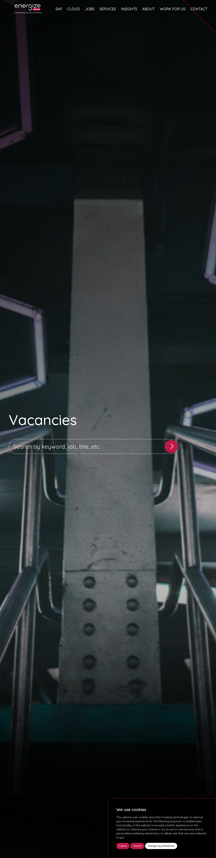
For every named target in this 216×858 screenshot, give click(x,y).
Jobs (89, 9)
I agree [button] (123, 845)
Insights (129, 9)
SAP (59, 9)
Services (107, 9)
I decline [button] (137, 845)
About (148, 9)
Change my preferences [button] (161, 845)
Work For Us (172, 9)
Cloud (73, 9)
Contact (199, 9)
